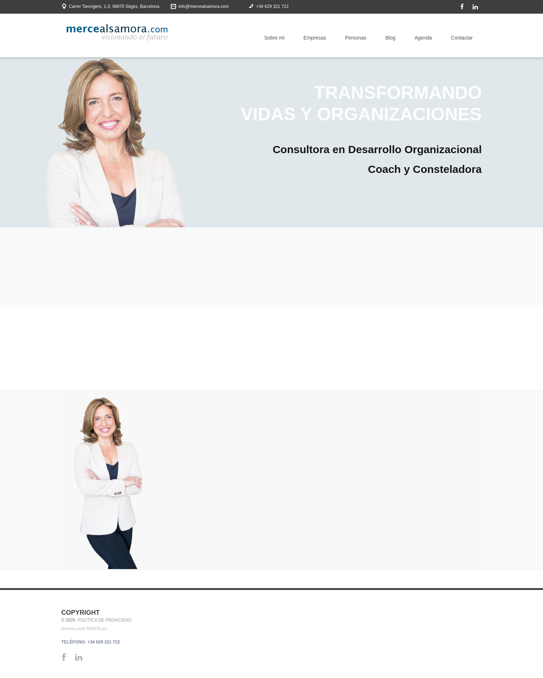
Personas (355, 38)
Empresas (314, 38)
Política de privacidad (105, 620)
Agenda (423, 38)
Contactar (462, 38)
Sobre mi (274, 38)
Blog (390, 38)
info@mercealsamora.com (203, 6)
